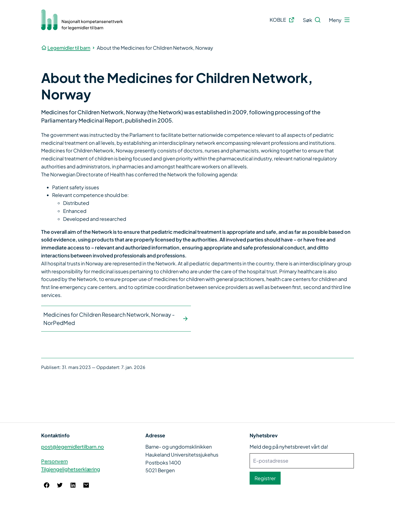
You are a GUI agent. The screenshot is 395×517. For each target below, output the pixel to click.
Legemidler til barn (68, 48)
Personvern (54, 461)
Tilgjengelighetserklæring (70, 469)
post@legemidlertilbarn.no (72, 446)
